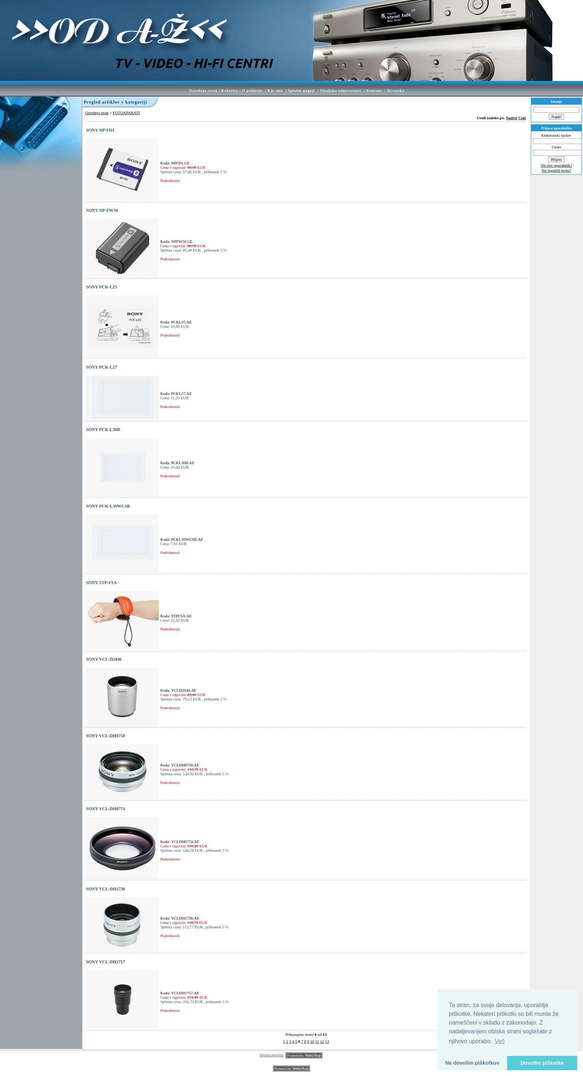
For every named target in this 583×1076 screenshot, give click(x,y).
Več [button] (500, 1041)
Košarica (229, 91)
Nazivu (511, 118)
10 (312, 1041)
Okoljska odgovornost (340, 91)
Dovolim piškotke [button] (542, 1063)
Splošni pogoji (301, 91)
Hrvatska (395, 91)
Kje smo (275, 91)
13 (327, 1041)
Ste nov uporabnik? (556, 165)
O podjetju (252, 91)
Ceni (522, 118)
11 (317, 1041)
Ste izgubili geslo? (556, 170)
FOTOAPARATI (126, 112)
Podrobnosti (170, 180)
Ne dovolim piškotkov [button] (472, 1063)
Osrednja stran (203, 91)
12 (322, 1041)
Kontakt (374, 91)
